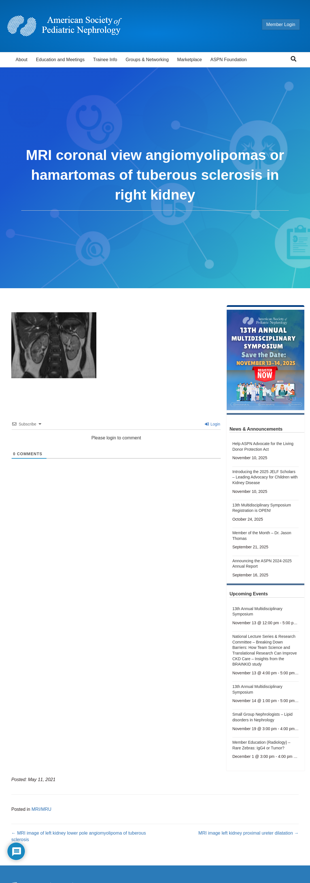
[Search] (293, 59)
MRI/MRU (41, 809)
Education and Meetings (60, 59)
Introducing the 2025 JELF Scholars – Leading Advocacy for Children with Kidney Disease (265, 477)
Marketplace (189, 59)
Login (212, 424)
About (21, 59)
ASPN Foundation (229, 59)
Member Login (275, 24)
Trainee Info (105, 59)
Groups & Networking (147, 59)
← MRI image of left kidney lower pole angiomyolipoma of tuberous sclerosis (78, 836)
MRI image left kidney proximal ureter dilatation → (248, 833)
